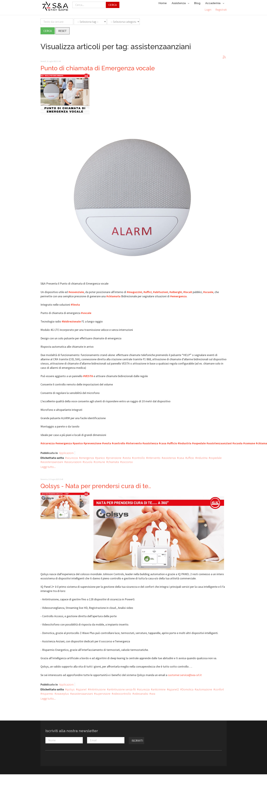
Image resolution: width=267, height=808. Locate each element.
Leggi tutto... (48, 465)
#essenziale (76, 290)
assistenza (169, 456)
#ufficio (172, 441)
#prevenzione (92, 441)
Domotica (187, 688)
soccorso (127, 460)
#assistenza (150, 441)
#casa (162, 441)
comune (100, 460)
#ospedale (199, 441)
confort (219, 688)
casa (181, 456)
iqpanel (82, 688)
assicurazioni (73, 460)
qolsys (71, 688)
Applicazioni (66, 451)
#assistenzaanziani (219, 441)
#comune (249, 441)
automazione (204, 688)
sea (153, 692)
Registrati (221, 9)
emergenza (87, 456)
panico (101, 456)
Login (208, 9)
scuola (88, 460)
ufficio (190, 456)
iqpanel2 (173, 688)
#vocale (86, 311)
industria (202, 456)
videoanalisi (141, 692)
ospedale (216, 456)
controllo (139, 456)
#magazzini (134, 290)
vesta (127, 456)
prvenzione (114, 456)
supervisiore (103, 692)
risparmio (47, 692)
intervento (154, 456)
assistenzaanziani (52, 460)
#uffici (147, 290)
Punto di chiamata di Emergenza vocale (97, 66)
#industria (184, 441)
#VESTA (88, 374)
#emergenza (178, 294)
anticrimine (159, 688)
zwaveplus (62, 692)
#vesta (106, 441)
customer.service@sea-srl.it (185, 673)
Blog (197, 3)
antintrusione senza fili (122, 688)
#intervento (134, 441)
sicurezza (72, 456)
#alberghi (175, 290)
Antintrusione (97, 688)
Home (163, 3)
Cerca (112, 5)
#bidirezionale (71, 320)
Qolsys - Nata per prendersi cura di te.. (95, 484)
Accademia (214, 3)
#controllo (118, 441)
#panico (78, 441)
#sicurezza (47, 441)
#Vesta (75, 303)
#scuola (237, 441)
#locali (187, 290)
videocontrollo (122, 692)
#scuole (208, 290)
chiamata (113, 460)
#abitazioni (160, 290)
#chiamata (113, 294)
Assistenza (180, 3)
